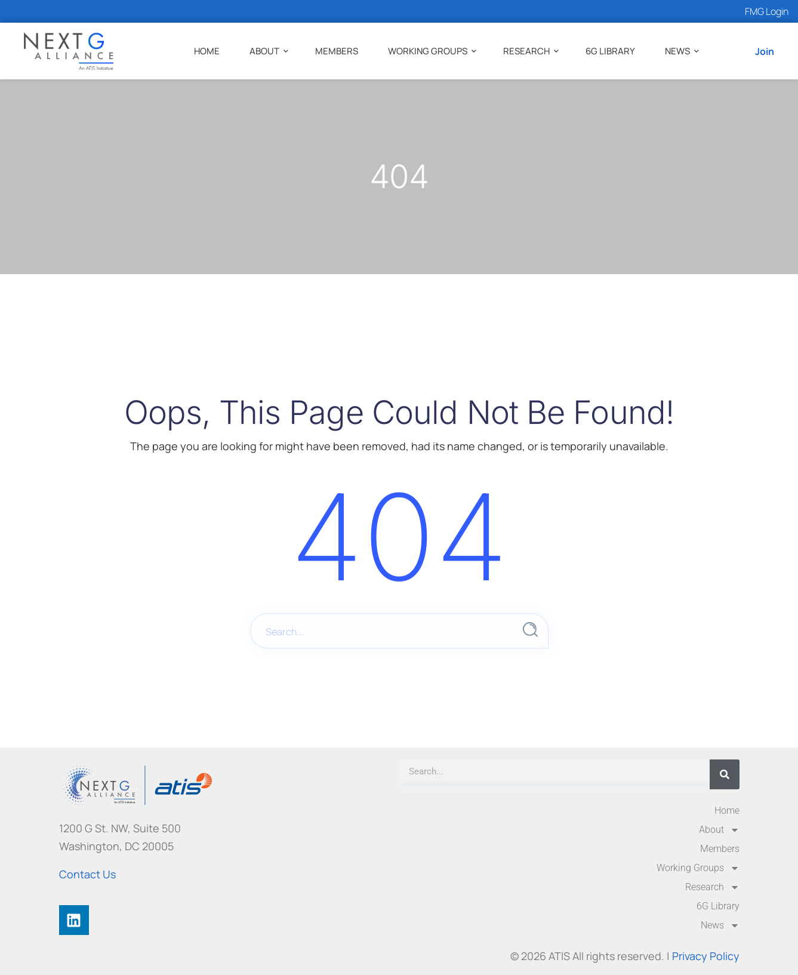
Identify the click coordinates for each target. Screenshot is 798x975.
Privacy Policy (706, 956)
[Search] (725, 774)
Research (526, 51)
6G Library (610, 51)
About (264, 51)
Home (207, 51)
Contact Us (87, 874)
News (677, 51)
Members (336, 51)
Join (764, 51)
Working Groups (427, 51)
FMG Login (766, 11)
